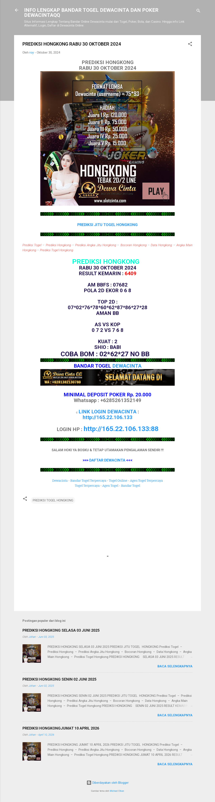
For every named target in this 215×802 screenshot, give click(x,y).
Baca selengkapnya (175, 666)
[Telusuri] (198, 11)
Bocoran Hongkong (134, 245)
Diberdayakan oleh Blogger (108, 783)
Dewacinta (60, 481)
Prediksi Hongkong (58, 245)
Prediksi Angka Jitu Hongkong (95, 245)
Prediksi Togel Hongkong (56, 250)
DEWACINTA (127, 366)
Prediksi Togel (31, 245)
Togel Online (118, 481)
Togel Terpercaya (87, 486)
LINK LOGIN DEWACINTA (107, 412)
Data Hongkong (161, 245)
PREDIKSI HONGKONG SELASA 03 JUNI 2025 (61, 630)
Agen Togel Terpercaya (146, 481)
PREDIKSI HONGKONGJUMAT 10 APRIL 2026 (60, 728)
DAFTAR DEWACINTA (107, 460)
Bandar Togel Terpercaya (88, 481)
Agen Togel (110, 486)
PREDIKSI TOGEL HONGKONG (53, 500)
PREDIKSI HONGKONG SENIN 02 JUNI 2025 (59, 679)
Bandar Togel (130, 486)
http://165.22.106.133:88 (121, 429)
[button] (190, 44)
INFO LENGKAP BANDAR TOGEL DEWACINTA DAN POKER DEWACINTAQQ (91, 12)
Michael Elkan (117, 791)
